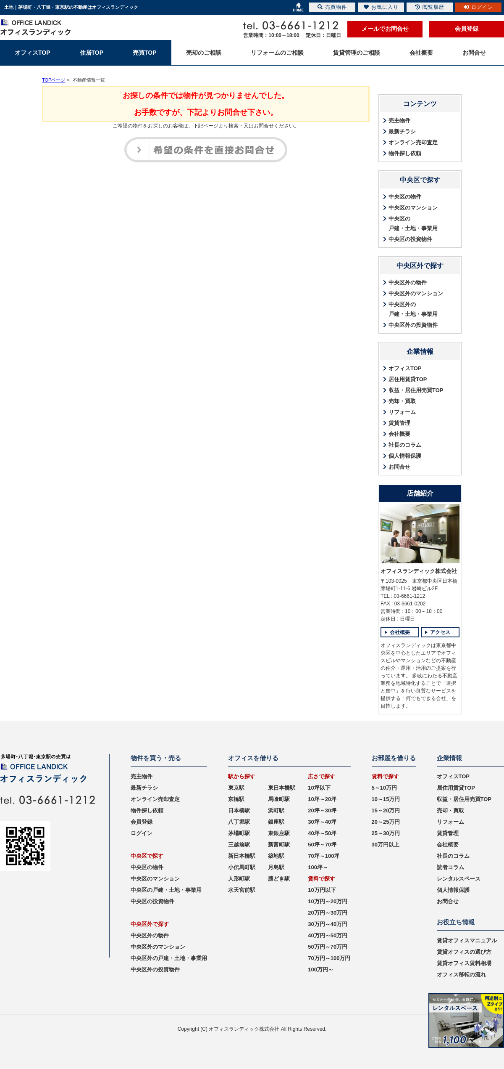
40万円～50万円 (327, 935)
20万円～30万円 (327, 913)
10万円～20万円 (327, 901)
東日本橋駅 (281, 788)
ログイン (141, 833)
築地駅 (276, 856)
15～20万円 (386, 810)
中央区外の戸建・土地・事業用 (413, 309)
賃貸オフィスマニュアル (467, 940)
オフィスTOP (405, 368)
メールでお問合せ (385, 28)
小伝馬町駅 (241, 867)
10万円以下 (322, 890)
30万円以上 (385, 844)
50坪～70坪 (322, 844)
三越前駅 (239, 844)
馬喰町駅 (279, 799)
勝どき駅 (279, 878)
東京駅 (236, 788)
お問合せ (399, 467)
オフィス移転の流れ (461, 974)
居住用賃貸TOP (407, 379)
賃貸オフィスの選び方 (464, 952)
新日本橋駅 (241, 856)
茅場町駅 (239, 833)
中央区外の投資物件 (413, 325)
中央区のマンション (413, 207)
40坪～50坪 (322, 833)
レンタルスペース (458, 878)
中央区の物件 (404, 197)
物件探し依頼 (404, 153)
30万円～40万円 (327, 924)
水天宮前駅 (241, 890)
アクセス (440, 632)
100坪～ (318, 867)
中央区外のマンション (415, 293)
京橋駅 (236, 799)
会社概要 (399, 434)
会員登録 (466, 28)
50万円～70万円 (327, 947)
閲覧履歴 (429, 7)
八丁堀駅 (239, 822)
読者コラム (450, 867)
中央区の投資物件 (410, 239)
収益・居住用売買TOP (416, 390)
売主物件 (399, 120)
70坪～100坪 (323, 856)
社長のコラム (404, 445)
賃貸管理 (399, 423)
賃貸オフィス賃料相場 (464, 963)
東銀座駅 (279, 833)
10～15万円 (386, 799)
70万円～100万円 (329, 958)
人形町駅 (239, 878)
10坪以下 (319, 788)
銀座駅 (276, 822)
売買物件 (332, 7)
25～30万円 (386, 833)
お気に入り (381, 7)
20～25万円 (386, 822)
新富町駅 (279, 844)
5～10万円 (384, 788)
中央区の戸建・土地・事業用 (413, 223)
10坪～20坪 (322, 799)
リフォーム (402, 412)
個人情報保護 (404, 456)
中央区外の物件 (407, 282)
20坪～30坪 (322, 810)
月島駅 (276, 867)
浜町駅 (276, 810)
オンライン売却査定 (413, 142)
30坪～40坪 (322, 822)
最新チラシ (402, 131)
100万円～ (320, 969)
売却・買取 (402, 401)
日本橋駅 (239, 810)
